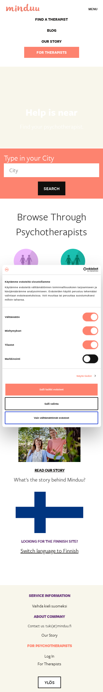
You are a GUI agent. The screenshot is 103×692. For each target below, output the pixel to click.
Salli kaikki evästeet (52, 389)
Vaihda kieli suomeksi (49, 606)
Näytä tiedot (84, 375)
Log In (49, 656)
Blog (51, 30)
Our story (51, 41)
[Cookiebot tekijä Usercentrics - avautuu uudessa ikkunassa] (74, 269)
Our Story (49, 635)
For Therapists (49, 663)
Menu (93, 9)
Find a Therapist (51, 19)
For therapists (52, 52)
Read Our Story (50, 470)
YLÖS (49, 682)
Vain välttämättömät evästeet (51, 418)
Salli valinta (51, 403)
